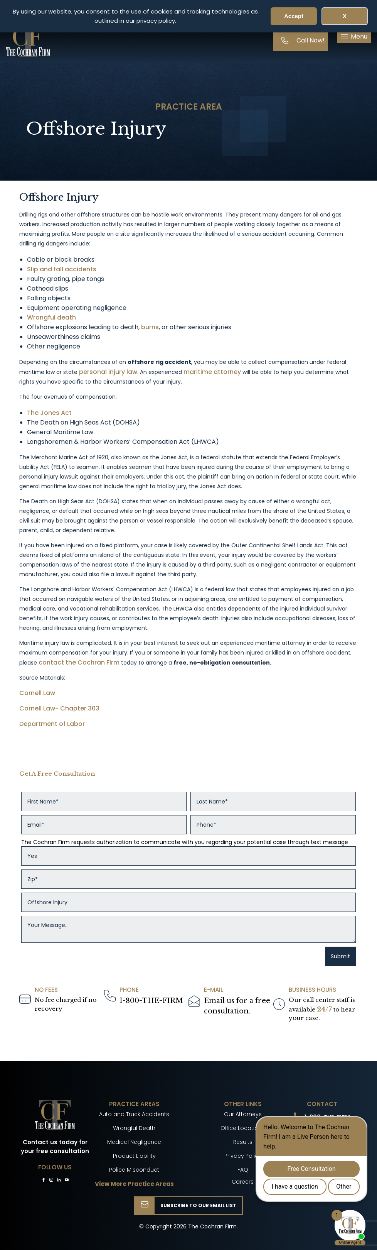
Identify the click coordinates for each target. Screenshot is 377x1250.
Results (242, 1142)
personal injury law (108, 371)
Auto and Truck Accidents (134, 1114)
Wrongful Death (134, 1128)
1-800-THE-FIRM (151, 1000)
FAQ (242, 1170)
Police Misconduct (134, 1170)
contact (51, 662)
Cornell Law (37, 692)
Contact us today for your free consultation (55, 1146)
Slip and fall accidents (61, 269)
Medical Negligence (134, 1142)
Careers (243, 1182)
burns (150, 327)
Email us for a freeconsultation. (237, 1005)
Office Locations (242, 1128)
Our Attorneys (243, 1114)
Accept (293, 16)
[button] (354, 36)
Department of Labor (52, 723)
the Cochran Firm (93, 662)
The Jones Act (49, 412)
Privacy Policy (242, 1156)
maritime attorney (212, 371)
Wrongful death (51, 317)
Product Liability (134, 1156)
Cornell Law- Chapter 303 (59, 708)
